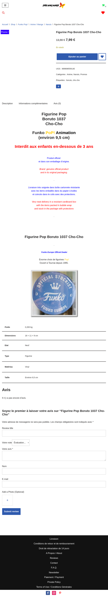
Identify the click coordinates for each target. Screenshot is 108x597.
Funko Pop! (23, 24)
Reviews (54, 559)
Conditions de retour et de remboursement (54, 544)
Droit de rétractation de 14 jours (54, 549)
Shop (13, 24)
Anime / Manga (36, 24)
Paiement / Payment (54, 578)
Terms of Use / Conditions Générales (54, 588)
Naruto (48, 24)
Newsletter (54, 573)
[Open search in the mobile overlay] (3, 12)
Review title (7, 429)
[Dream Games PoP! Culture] (54, 5)
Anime (70, 74)
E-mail (5, 480)
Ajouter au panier (77, 56)
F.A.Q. (54, 568)
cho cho (76, 80)
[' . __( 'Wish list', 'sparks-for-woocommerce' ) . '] (103, 12)
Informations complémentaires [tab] (33, 103)
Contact (54, 564)
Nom (4, 467)
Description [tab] (7, 103)
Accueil (5, 24)
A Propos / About (54, 554)
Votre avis (7, 450)
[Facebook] (48, 594)
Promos (84, 74)
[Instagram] (54, 594)
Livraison (54, 540)
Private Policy (54, 583)
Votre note (7, 443)
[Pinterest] (60, 594)
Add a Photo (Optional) (13, 493)
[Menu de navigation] (5, 5)
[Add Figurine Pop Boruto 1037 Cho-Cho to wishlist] (102, 56)
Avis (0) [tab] (57, 103)
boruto (69, 80)
